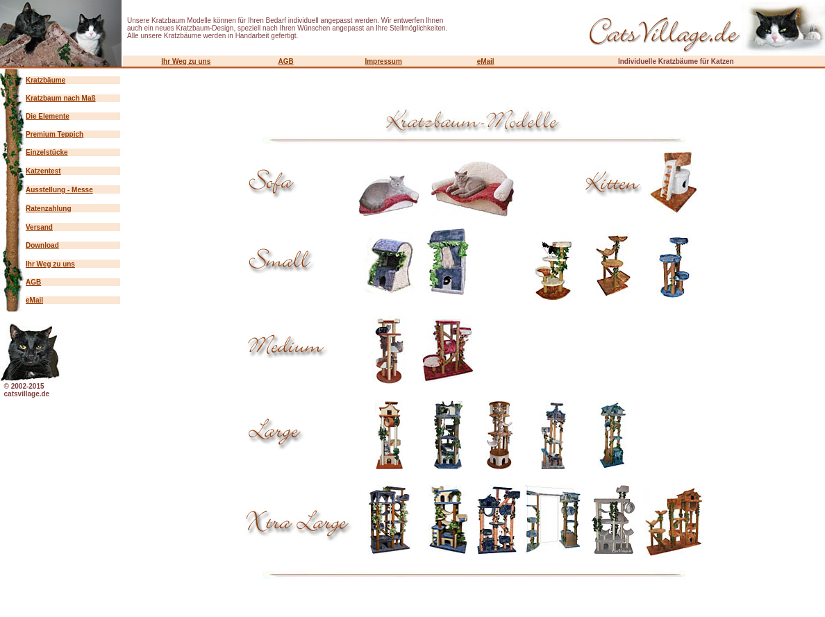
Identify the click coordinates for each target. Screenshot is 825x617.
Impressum (383, 61)
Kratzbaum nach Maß (61, 98)
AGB (285, 61)
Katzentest (43, 171)
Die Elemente (47, 116)
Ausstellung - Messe (59, 190)
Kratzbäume (45, 80)
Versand (39, 227)
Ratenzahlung (49, 208)
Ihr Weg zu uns (185, 61)
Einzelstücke (47, 152)
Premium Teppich (54, 134)
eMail (485, 61)
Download (42, 245)
